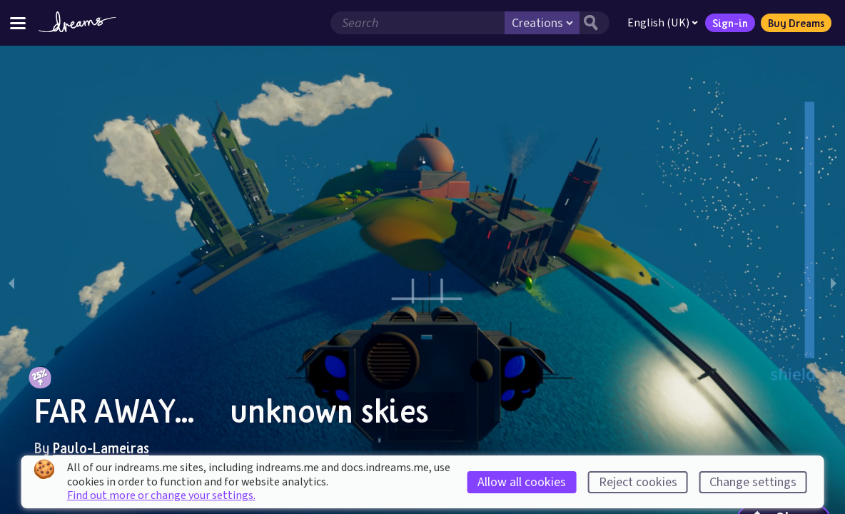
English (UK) (661, 23)
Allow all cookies (521, 482)
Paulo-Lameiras (101, 447)
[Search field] (416, 22)
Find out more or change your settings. (161, 495)
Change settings (752, 482)
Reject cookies (638, 482)
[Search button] (593, 22)
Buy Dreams (794, 23)
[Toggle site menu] (17, 22)
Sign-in (729, 23)
